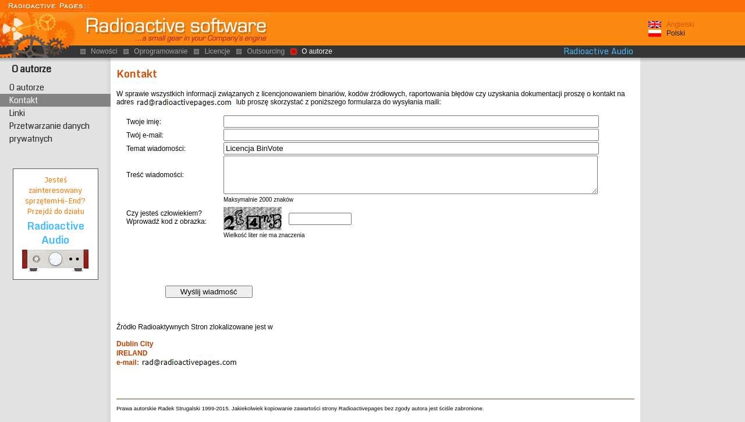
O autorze (31, 69)
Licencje (217, 51)
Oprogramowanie (160, 51)
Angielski (680, 24)
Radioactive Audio (598, 51)
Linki (17, 113)
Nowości (104, 51)
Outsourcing (266, 51)
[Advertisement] (692, 238)
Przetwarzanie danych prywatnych (49, 132)
